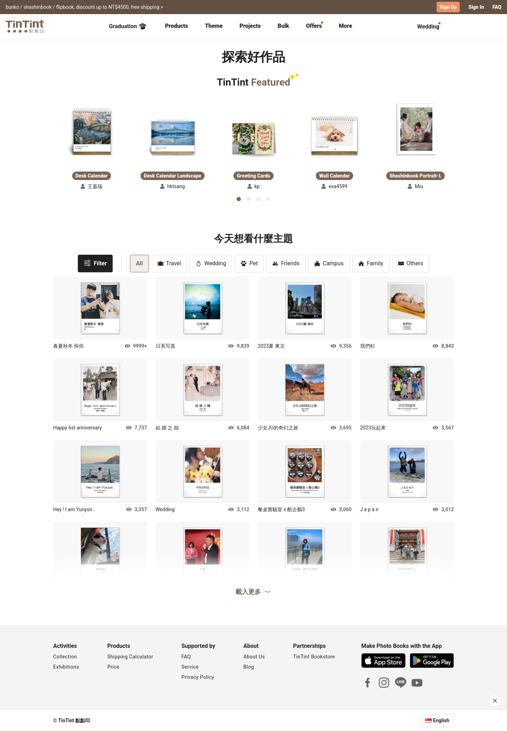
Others (410, 263)
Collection (65, 656)
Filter (95, 262)
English (441, 720)
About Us (254, 656)
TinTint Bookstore (314, 656)
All (139, 263)
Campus (329, 263)
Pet (249, 263)
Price (113, 666)
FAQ (497, 7)
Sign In (476, 7)
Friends (286, 263)
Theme (214, 25)
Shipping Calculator (130, 656)
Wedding (211, 263)
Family (370, 263)
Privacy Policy (197, 677)
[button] (91, 133)
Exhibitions (66, 666)
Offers (314, 25)
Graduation (127, 26)
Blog (248, 666)
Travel (169, 263)
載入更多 (253, 591)
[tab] (176, 26)
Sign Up (448, 7)
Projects (250, 25)
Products (176, 25)
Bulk (283, 25)
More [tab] (345, 25)
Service (190, 666)
